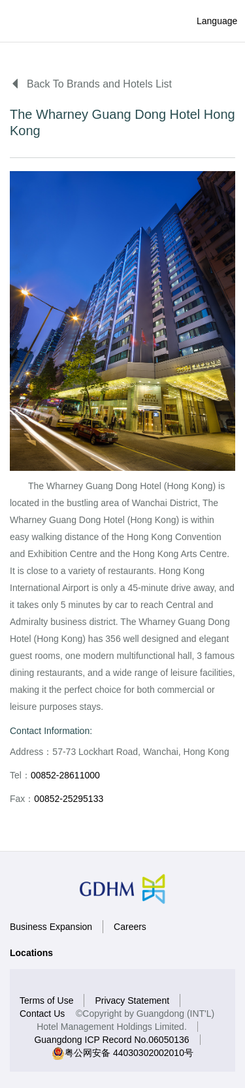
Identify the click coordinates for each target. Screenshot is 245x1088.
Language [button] (206, 21)
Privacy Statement (132, 1000)
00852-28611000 (65, 775)
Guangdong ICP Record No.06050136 (111, 1039)
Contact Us (42, 1013)
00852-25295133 (68, 798)
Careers (130, 926)
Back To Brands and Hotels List (91, 83)
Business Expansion (51, 926)
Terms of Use (46, 1000)
